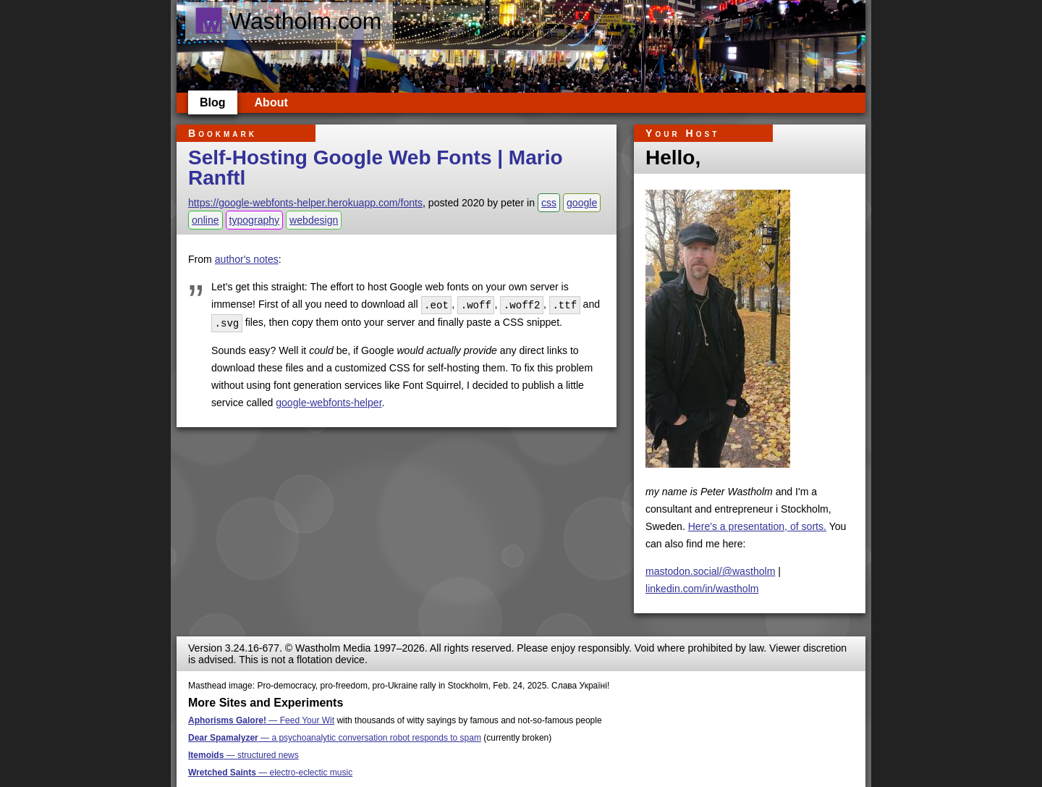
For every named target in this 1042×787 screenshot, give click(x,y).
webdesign (313, 220)
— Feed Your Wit (261, 720)
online (205, 220)
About (271, 102)
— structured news (243, 755)
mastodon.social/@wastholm (710, 571)
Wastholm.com (287, 21)
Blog (213, 102)
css (548, 203)
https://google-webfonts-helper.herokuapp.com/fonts (305, 203)
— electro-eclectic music (270, 772)
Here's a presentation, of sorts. (757, 526)
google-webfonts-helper (328, 401)
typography (254, 220)
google (582, 203)
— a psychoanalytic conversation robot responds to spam (334, 738)
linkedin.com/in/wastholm (702, 588)
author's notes (247, 259)
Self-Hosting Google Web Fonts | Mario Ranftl (375, 167)
